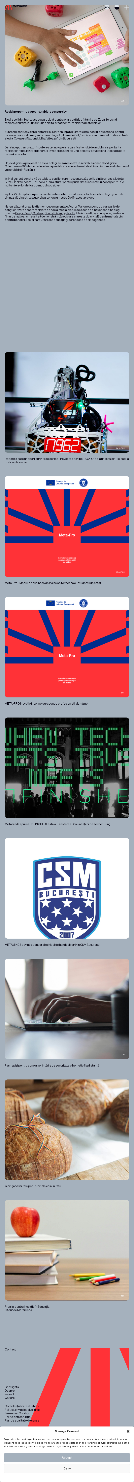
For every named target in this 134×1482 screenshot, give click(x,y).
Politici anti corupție (18, 1417)
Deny (67, 1468)
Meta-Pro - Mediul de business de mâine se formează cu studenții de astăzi (67, 530)
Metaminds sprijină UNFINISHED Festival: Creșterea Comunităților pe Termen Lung (67, 772)
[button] (128, 1431)
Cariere (10, 1397)
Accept (67, 1457)
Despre (10, 1390)
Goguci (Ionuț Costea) (29, 213)
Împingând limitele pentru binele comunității (67, 1133)
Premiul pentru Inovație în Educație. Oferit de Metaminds (67, 1256)
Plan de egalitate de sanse (22, 1420)
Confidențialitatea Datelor (22, 1406)
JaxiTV (70, 213)
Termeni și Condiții (17, 1413)
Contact (10, 1349)
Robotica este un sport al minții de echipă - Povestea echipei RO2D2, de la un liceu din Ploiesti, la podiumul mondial (67, 408)
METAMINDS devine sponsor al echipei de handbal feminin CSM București (67, 892)
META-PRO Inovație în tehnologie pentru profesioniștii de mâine (67, 651)
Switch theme (117, 7)
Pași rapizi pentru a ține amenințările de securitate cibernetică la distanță (67, 1013)
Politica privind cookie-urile (22, 1409)
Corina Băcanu (54, 213)
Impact (9, 1394)
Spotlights (12, 1387)
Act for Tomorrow (79, 206)
